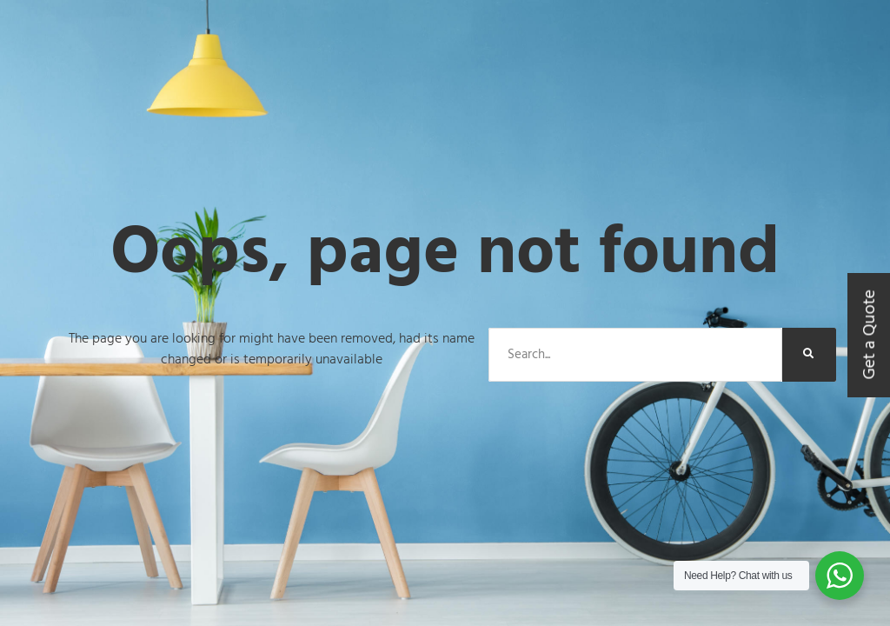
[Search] (809, 355)
